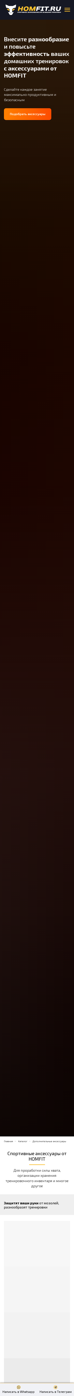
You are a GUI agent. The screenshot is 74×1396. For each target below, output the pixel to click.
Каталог (22, 1141)
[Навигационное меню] (67, 10)
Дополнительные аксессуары (49, 1141)
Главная (8, 1141)
